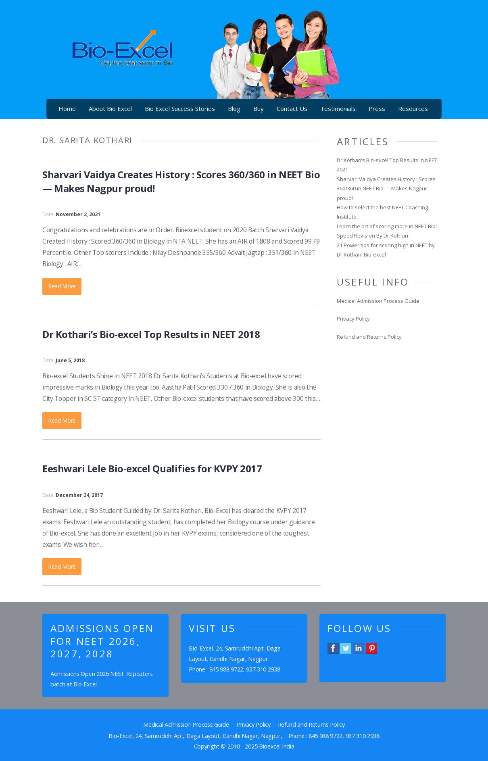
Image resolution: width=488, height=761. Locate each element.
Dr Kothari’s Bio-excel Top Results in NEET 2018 (151, 334)
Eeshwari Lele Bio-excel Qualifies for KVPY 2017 (152, 468)
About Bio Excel (110, 108)
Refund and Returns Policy (369, 336)
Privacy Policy (353, 318)
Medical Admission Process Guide (378, 300)
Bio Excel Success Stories (180, 108)
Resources (413, 108)
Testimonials (338, 108)
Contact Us (292, 108)
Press (377, 108)
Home (67, 108)
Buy (258, 108)
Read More (62, 286)
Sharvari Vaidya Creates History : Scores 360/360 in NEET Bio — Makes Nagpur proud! (386, 188)
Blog (234, 108)
